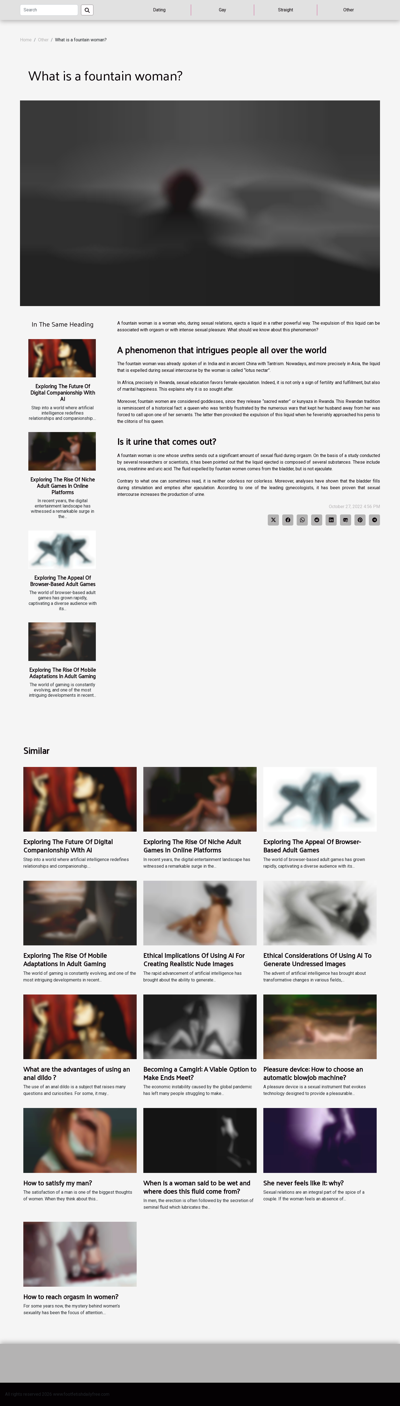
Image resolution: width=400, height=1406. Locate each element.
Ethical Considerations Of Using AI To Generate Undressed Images (317, 959)
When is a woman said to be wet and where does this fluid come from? (196, 1187)
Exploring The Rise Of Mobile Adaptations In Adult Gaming (62, 673)
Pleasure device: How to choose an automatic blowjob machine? (313, 1073)
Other (348, 9)
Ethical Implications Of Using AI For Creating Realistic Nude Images (193, 959)
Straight (285, 9)
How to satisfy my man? (57, 1183)
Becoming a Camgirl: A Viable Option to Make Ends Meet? (199, 1073)
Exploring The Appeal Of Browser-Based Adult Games (62, 581)
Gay (222, 9)
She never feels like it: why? (303, 1183)
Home (26, 39)
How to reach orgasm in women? (70, 1296)
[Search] (49, 10)
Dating (159, 9)
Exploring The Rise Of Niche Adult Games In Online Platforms (62, 485)
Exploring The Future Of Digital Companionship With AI (62, 392)
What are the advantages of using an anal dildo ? (76, 1073)
